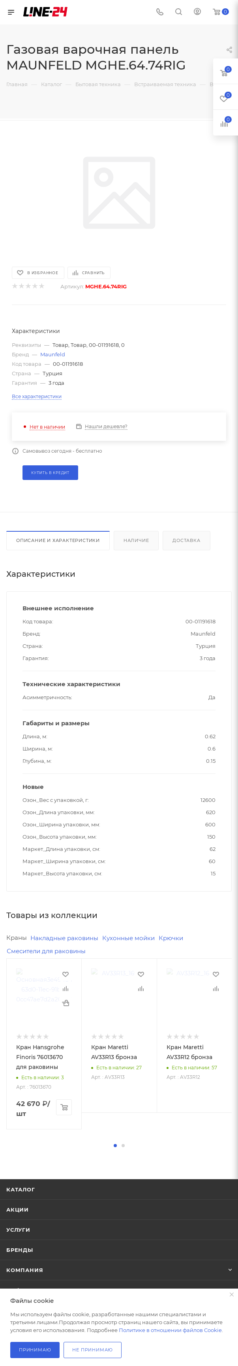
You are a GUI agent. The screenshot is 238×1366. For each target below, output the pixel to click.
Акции (17, 1209)
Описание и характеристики (58, 540)
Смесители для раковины (46, 951)
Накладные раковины (64, 938)
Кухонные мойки (128, 938)
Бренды (19, 1250)
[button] (115, 1145)
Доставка (186, 540)
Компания (24, 1270)
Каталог (20, 1189)
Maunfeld (52, 354)
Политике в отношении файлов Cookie (170, 1330)
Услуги (18, 1230)
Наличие (136, 540)
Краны (16, 937)
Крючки (171, 938)
